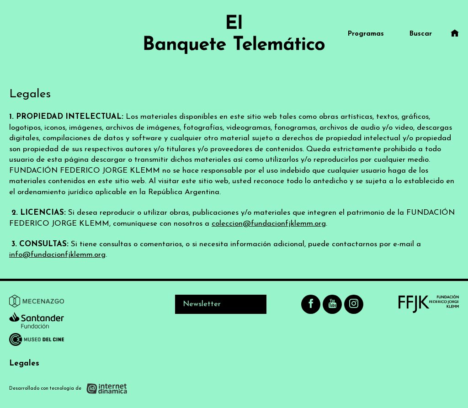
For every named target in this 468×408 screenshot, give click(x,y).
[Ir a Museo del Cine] (36, 341)
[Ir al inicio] (234, 34)
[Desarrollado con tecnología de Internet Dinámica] (68, 388)
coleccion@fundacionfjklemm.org (269, 224)
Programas (366, 34)
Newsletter (202, 304)
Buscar (421, 34)
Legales (24, 363)
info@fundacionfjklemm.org (57, 255)
